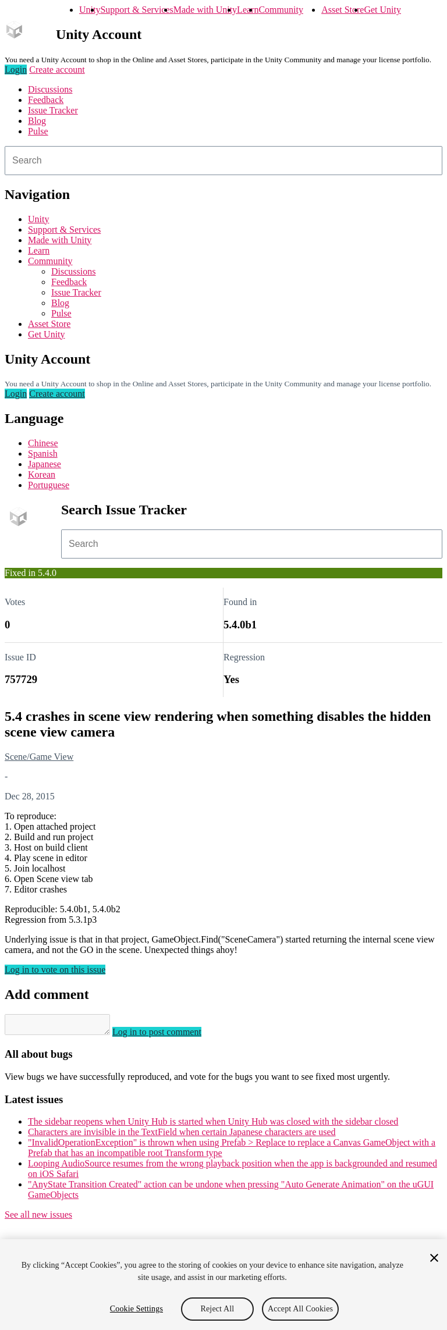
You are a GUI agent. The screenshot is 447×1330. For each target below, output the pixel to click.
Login (16, 69)
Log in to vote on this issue (55, 970)
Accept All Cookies (300, 1308)
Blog (37, 121)
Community (280, 10)
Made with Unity (205, 10)
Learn (247, 10)
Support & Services (136, 10)
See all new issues (38, 1218)
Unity (89, 10)
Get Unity (382, 10)
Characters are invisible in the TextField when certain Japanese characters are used (182, 1135)
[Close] (434, 1258)
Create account (57, 69)
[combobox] (223, 161)
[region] (223, 1284)
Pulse (38, 131)
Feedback (45, 100)
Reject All (218, 1308)
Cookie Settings (136, 1308)
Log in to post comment (168, 1035)
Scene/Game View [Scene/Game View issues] (39, 757)
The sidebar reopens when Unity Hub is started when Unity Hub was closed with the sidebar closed (213, 1125)
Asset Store (342, 10)
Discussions (50, 89)
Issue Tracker (53, 110)
